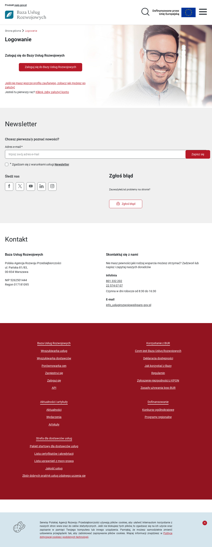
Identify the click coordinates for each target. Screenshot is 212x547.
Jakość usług (54, 468)
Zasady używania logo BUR (158, 387)
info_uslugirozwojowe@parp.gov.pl (128, 305)
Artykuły (54, 424)
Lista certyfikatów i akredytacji (53, 453)
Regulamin (158, 373)
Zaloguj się (54, 380)
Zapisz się (198, 154)
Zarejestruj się (54, 373)
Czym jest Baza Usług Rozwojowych (158, 351)
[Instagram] (52, 186)
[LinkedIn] (41, 186)
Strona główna (13, 30)
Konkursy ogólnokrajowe (158, 409)
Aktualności (53, 409)
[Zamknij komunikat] (204, 523)
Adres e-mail (13, 146)
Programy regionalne (158, 417)
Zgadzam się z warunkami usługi (40, 164)
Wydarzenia (53, 417)
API (54, 387)
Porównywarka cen (54, 365)
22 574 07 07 (114, 285)
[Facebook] (9, 186)
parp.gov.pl (20, 5)
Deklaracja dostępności (158, 358)
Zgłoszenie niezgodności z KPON (158, 380)
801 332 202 (114, 281)
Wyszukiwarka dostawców (54, 358)
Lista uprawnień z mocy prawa (54, 461)
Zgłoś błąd (125, 204)
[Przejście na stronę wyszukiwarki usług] (145, 12)
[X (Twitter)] (20, 186)
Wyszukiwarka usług (54, 351)
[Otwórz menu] (203, 12)
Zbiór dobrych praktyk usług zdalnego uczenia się (54, 475)
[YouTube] (30, 186)
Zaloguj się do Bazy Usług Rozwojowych (50, 67)
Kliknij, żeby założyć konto (52, 92)
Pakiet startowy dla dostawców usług (54, 446)
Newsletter (62, 164)
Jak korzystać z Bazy (158, 365)
